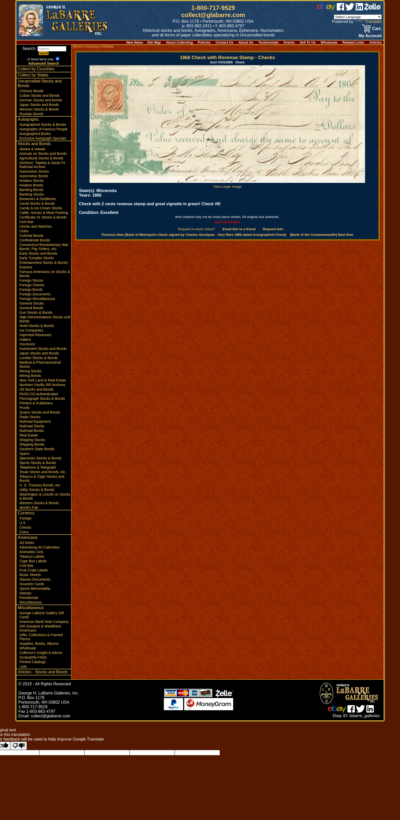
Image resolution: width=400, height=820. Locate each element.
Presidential (28, 598)
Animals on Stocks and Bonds (43, 154)
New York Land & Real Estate (42, 380)
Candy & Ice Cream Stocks (40, 208)
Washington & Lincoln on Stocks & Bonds (44, 496)
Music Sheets (30, 575)
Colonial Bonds (31, 236)
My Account (370, 36)
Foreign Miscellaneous (37, 299)
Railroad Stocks (31, 426)
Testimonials (268, 42)
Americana (27, 537)
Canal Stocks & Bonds (37, 203)
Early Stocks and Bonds (38, 253)
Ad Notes (26, 543)
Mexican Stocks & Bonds (39, 109)
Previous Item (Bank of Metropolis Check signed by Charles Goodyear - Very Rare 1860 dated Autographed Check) (194, 235)
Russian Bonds (31, 114)
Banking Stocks (31, 194)
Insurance (27, 344)
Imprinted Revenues (35, 335)
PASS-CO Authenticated (38, 394)
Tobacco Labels (31, 556)
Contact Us (224, 42)
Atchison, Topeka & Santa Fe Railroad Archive (42, 165)
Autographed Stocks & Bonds (42, 124)
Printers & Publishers (36, 403)
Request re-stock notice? (196, 229)
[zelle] (373, 9)
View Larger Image (227, 184)
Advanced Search (43, 63)
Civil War (26, 222)
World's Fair (28, 507)
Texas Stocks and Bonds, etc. (42, 472)
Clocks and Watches (35, 226)
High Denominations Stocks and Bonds (44, 319)
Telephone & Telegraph (37, 467)
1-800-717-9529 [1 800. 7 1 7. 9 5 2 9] (213, 7)
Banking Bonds (31, 190)
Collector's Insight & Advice (40, 653)
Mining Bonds (30, 376)
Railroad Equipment (35, 421)
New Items (134, 42)
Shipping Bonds (31, 444)
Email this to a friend (239, 229)
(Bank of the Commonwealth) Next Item (321, 235)
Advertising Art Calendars (39, 547)
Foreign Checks (31, 285)
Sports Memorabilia (34, 588)
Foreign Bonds (31, 290)
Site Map (154, 42)
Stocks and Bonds (34, 144)
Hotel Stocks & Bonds (36, 326)
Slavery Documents (34, 579)
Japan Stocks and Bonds (39, 105)
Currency (26, 513)
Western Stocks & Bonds (39, 503)
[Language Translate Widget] (358, 17)
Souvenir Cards (31, 584)
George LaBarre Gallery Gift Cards (41, 615)
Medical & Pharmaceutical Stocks (40, 364)
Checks (25, 527)
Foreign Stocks (31, 280)
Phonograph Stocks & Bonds (42, 399)
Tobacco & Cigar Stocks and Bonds (41, 478)
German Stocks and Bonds (40, 100)
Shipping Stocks (32, 440)
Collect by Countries (36, 69)
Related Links (353, 42)
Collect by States (33, 75)
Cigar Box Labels (33, 561)
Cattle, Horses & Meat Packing (43, 213)
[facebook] (340, 9)
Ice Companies (31, 330)
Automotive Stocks (34, 171)
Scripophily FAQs (33, 657)
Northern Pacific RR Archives (42, 385)
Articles (375, 42)
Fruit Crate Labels (33, 570)
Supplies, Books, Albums (39, 643)
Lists (23, 666)
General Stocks (31, 303)
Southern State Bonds (36, 449)
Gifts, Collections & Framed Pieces (41, 637)
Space (24, 454)
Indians (25, 339)
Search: (44, 48)
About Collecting (179, 42)
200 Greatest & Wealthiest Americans (40, 628)
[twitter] (349, 9)
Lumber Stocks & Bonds (38, 358)
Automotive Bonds (33, 176)
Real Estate (28, 435)
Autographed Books (35, 134)
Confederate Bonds (34, 240)
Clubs (24, 231)
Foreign (25, 518)
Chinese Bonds (31, 91)
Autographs (28, 119)
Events (289, 42)
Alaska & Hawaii (32, 149)
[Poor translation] (18, 746)
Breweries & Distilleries (37, 199)
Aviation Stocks (31, 181)
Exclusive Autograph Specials (42, 138)
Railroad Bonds (31, 431)
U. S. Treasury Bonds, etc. (40, 485)
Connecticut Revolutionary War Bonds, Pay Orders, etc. (43, 247)
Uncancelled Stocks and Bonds (40, 83)
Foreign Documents (35, 294)
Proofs (24, 408)
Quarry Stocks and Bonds (39, 412)
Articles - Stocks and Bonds (43, 672)
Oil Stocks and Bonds (36, 389)
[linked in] (359, 9)
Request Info (273, 229)
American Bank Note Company (43, 622)
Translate (368, 21)
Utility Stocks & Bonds (36, 490)
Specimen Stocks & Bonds (40, 458)
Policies (204, 42)
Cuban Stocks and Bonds (39, 95)
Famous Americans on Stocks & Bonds (44, 274)
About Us (245, 42)
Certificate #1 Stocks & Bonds (43, 217)
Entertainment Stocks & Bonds (43, 263)
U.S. (22, 523)
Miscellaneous (30, 602)
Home (76, 46)
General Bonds (31, 308)
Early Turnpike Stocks (36, 258)
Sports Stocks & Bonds (37, 463)
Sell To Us (308, 42)
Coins (24, 532)
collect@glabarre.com (213, 14)
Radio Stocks (29, 417)
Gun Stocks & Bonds (35, 312)
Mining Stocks (30, 371)
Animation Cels (31, 552)
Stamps (25, 593)
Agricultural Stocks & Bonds (41, 158)
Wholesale (329, 42)
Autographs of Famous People (43, 129)
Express (25, 267)
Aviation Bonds (31, 185)
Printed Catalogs (32, 662)
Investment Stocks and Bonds (43, 349)
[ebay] (326, 9)
